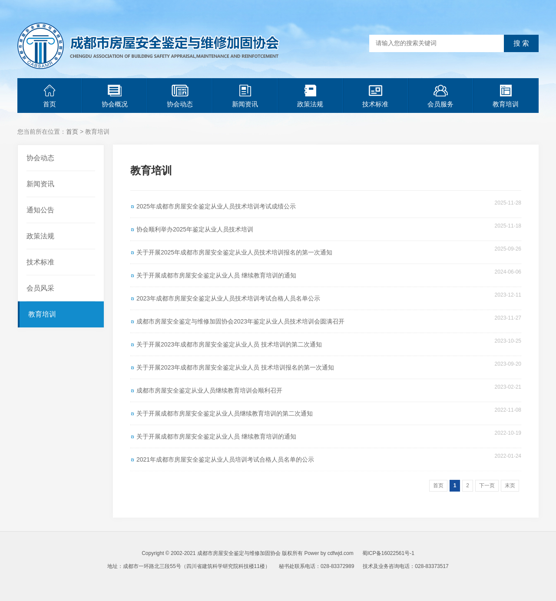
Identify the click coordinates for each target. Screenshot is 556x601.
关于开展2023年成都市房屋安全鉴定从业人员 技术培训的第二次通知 (229, 344)
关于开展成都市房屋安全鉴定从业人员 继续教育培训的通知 (216, 275)
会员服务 (440, 96)
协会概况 (115, 96)
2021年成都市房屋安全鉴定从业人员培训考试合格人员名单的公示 (225, 459)
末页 (510, 485)
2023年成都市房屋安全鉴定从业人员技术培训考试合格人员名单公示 (228, 298)
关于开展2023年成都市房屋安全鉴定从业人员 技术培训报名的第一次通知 (235, 367)
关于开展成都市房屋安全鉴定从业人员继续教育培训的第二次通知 (224, 413)
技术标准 (375, 96)
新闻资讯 (245, 96)
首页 (49, 96)
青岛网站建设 (309, 579)
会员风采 (40, 288)
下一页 (487, 485)
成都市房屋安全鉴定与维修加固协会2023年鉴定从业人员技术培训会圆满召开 (240, 321)
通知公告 (40, 210)
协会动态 (180, 96)
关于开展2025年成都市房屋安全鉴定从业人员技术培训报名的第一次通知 (234, 252)
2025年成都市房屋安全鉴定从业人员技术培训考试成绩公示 (216, 206)
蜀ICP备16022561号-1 (388, 553)
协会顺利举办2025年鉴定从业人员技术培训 (194, 229)
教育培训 (506, 96)
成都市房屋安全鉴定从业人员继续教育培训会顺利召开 (209, 390)
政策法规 (310, 96)
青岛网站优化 (272, 579)
